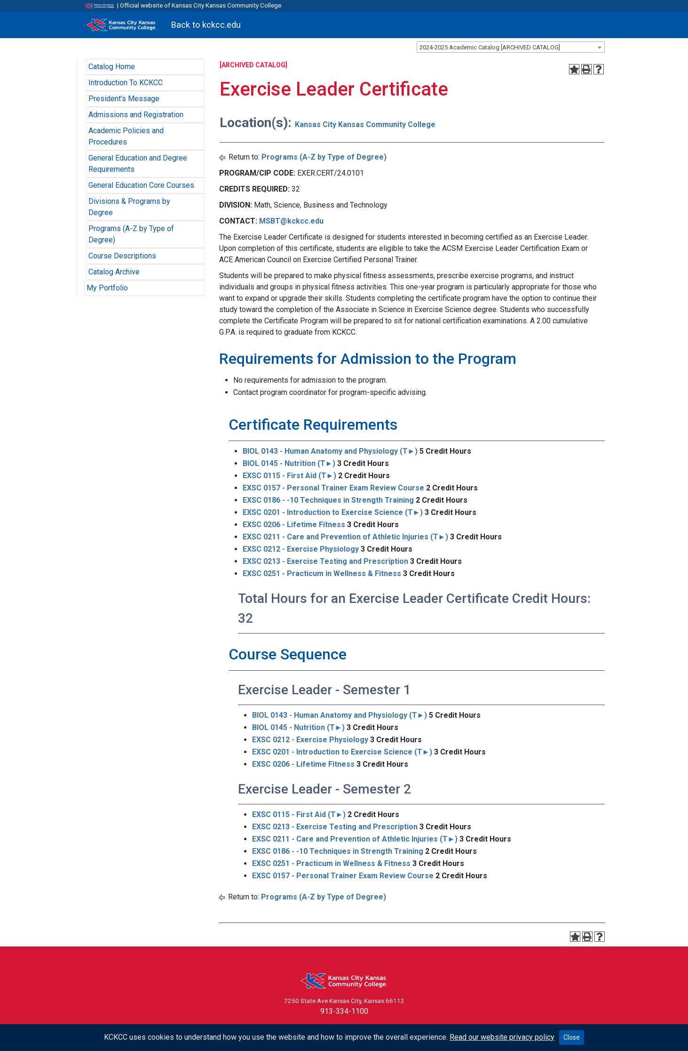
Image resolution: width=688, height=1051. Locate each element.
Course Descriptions (122, 255)
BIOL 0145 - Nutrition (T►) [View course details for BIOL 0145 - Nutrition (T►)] (289, 463)
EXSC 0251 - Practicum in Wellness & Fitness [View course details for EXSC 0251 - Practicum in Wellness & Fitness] (322, 573)
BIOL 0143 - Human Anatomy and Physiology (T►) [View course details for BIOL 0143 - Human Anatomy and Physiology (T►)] (330, 451)
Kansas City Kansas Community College (365, 124)
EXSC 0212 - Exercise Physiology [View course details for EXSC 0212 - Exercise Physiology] (301, 549)
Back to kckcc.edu (206, 25)
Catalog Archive (114, 271)
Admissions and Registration (135, 114)
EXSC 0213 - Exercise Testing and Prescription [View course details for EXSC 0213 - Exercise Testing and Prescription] (325, 561)
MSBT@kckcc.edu (291, 221)
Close (571, 1037)
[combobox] (511, 47)
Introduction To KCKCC (125, 82)
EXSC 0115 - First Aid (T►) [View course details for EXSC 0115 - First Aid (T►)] (290, 475)
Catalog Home (111, 66)
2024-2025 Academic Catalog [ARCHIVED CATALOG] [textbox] (489, 47)
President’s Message (123, 98)
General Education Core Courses (141, 185)
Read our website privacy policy (502, 1037)
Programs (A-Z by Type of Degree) (324, 156)
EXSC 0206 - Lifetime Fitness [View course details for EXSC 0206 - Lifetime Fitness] (294, 524)
